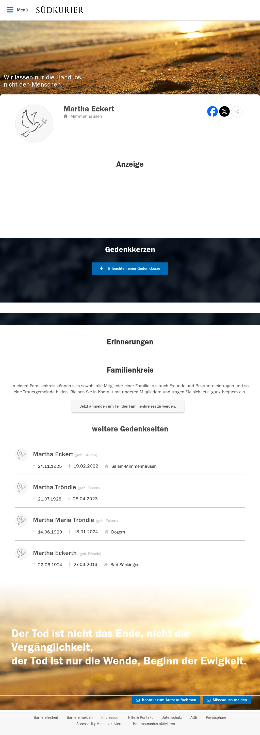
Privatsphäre (216, 717)
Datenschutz (171, 717)
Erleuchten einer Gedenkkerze (130, 268)
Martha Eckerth (67, 553)
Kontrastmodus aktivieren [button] (154, 724)
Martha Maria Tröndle (75, 520)
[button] (236, 112)
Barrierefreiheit (46, 717)
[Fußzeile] (130, 720)
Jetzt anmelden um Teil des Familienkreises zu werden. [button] (128, 406)
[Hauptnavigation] (130, 10)
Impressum (110, 717)
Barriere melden (80, 717)
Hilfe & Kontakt (140, 717)
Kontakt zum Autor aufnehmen (166, 700)
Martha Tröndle (66, 487)
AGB (193, 717)
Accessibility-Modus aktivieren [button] (100, 724)
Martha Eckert (65, 454)
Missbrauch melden (227, 700)
